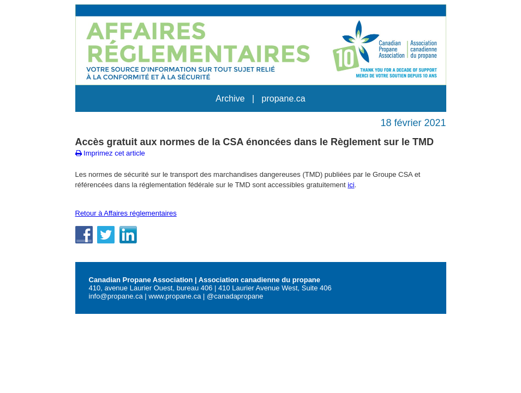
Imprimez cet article (110, 153)
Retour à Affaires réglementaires (126, 213)
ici (351, 185)
